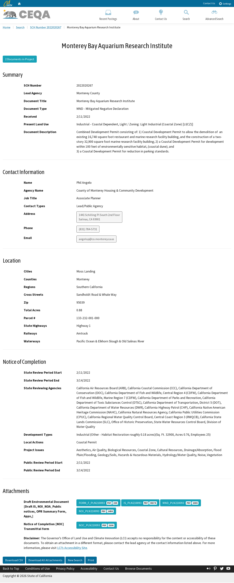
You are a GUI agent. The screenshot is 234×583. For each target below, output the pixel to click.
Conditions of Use (37, 569)
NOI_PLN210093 (96, 511)
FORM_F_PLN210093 (98, 503)
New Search (75, 561)
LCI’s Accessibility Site (72, 548)
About (136, 14)
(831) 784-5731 (88, 229)
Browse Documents (138, 569)
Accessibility (89, 569)
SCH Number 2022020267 (45, 27)
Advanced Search (214, 14)
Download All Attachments (45, 561)
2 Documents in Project (19, 59)
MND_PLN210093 (181, 503)
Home (6, 27)
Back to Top (11, 569)
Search (186, 14)
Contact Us (209, 3)
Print (91, 561)
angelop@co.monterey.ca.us (96, 239)
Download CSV (14, 561)
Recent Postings (108, 14)
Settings (225, 3)
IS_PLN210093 (140, 503)
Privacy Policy (65, 569)
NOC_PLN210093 (96, 525)
